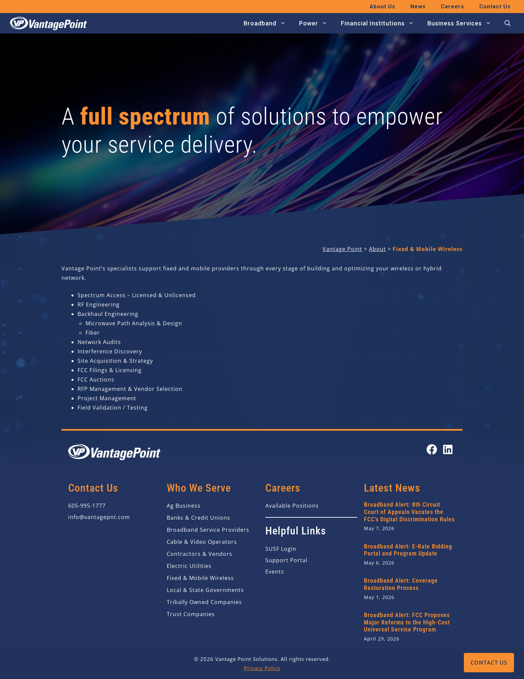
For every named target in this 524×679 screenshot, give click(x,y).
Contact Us (489, 662)
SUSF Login (280, 549)
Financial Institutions (381, 23)
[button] (507, 23)
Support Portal (286, 560)
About (377, 249)
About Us (382, 6)
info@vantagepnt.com (99, 517)
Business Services (462, 23)
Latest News (392, 488)
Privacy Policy (262, 668)
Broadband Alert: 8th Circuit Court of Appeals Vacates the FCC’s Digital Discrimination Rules (409, 511)
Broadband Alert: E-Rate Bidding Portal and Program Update (408, 550)
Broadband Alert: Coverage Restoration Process (401, 584)
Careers (452, 6)
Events (274, 571)
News (418, 6)
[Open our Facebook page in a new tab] (432, 449)
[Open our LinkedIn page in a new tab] (448, 449)
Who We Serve (199, 488)
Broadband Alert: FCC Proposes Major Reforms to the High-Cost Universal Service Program (407, 622)
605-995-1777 (87, 505)
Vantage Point (342, 249)
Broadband (268, 23)
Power (316, 23)
